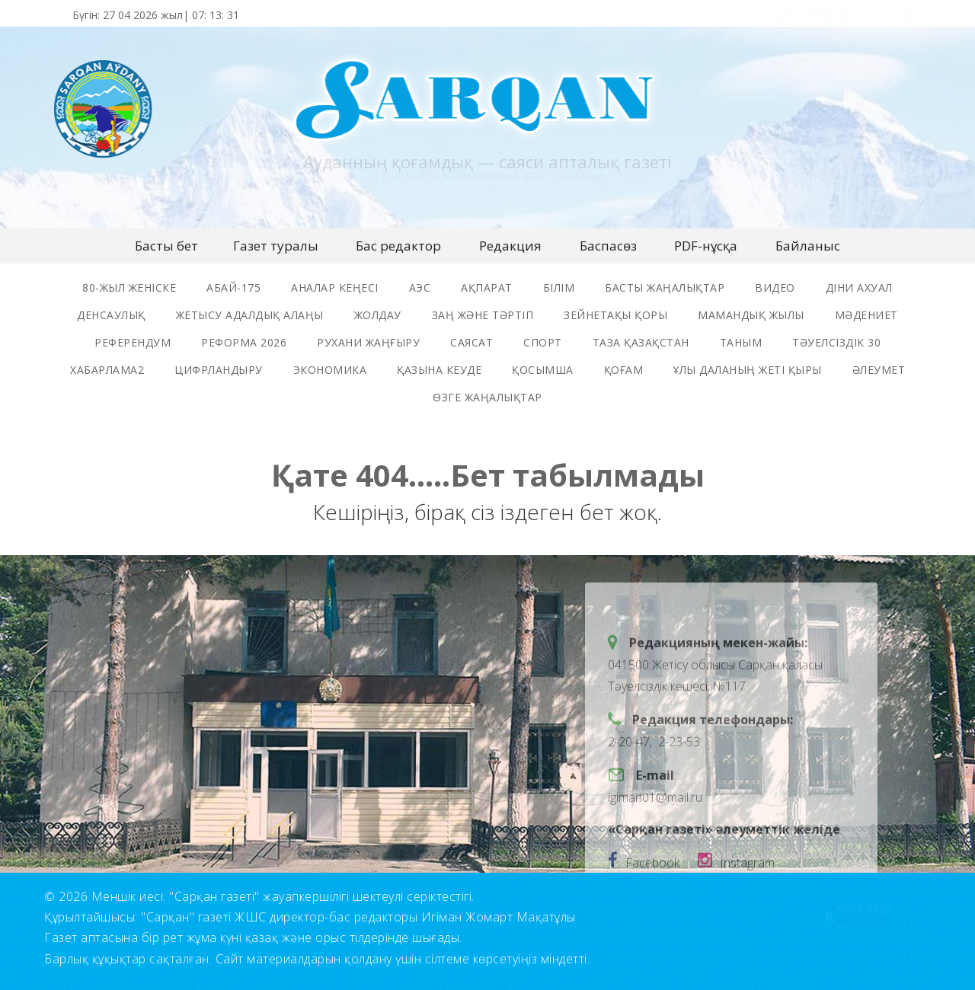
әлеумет (879, 369)
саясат (471, 342)
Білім (559, 287)
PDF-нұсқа (705, 245)
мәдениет (866, 315)
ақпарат (487, 287)
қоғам (624, 369)
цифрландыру (218, 369)
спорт (542, 342)
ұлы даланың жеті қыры (747, 369)
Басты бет (166, 245)
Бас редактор (398, 245)
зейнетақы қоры (615, 315)
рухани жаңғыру (368, 342)
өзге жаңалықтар (487, 397)
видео (775, 287)
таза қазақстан (641, 342)
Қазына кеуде (439, 369)
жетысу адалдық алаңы (250, 315)
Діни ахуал (859, 287)
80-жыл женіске (129, 287)
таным (741, 342)
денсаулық (111, 315)
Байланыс (807, 245)
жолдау (377, 315)
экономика (330, 369)
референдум (132, 342)
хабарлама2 (107, 369)
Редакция (510, 245)
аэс (420, 287)
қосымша (543, 369)
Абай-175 (233, 287)
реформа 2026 (243, 342)
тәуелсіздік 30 (836, 342)
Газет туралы (275, 245)
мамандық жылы (751, 315)
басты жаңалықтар (664, 287)
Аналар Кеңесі (335, 287)
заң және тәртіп (483, 315)
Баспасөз (608, 245)
